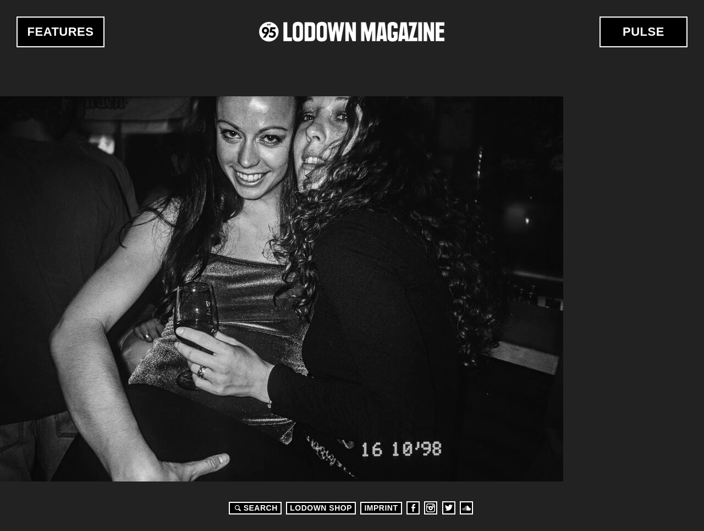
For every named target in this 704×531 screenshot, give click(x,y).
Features (61, 32)
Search (255, 507)
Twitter (448, 507)
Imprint (381, 507)
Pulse (643, 32)
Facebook (413, 507)
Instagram (430, 507)
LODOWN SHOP (321, 507)
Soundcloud (466, 507)
